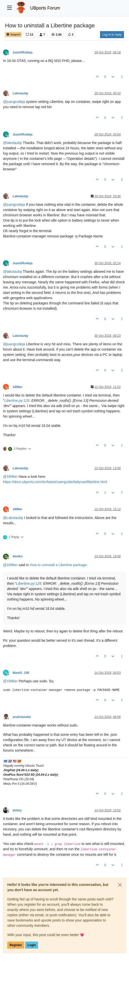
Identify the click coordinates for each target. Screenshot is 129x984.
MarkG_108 (21, 673)
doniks (17, 556)
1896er (17, 387)
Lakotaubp (20, 93)
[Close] (120, 885)
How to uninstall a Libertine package (58, 565)
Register (16, 945)
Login (31, 945)
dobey (17, 810)
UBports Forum (45, 8)
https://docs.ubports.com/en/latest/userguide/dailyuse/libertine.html (55, 482)
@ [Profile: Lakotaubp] (13, 518)
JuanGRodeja (23, 52)
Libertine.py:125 (16, 401)
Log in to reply (112, 34)
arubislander (22, 717)
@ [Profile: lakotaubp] (12, 143)
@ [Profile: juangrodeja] (14, 102)
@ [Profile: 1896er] (10, 477)
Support (13, 34)
